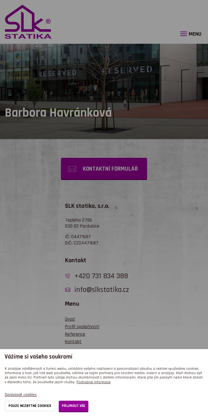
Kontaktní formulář (110, 169)
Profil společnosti (82, 326)
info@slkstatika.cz (101, 289)
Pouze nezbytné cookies (29, 405)
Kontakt (73, 341)
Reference (75, 334)
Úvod (70, 319)
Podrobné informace (94, 382)
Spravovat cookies (21, 395)
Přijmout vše (73, 405)
